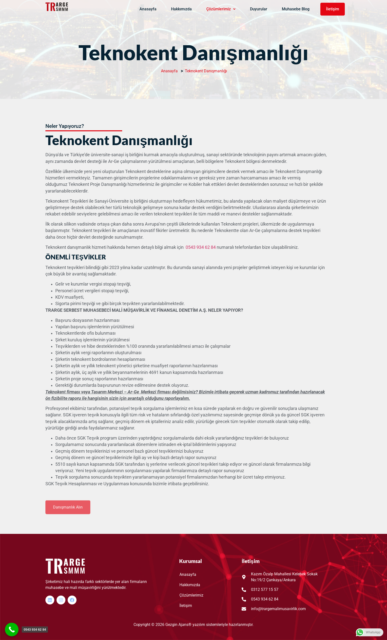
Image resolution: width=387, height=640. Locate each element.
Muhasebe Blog (296, 9)
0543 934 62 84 (201, 247)
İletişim (332, 9)
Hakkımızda (181, 9)
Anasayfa (147, 9)
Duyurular (258, 9)
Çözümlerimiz (220, 9)
